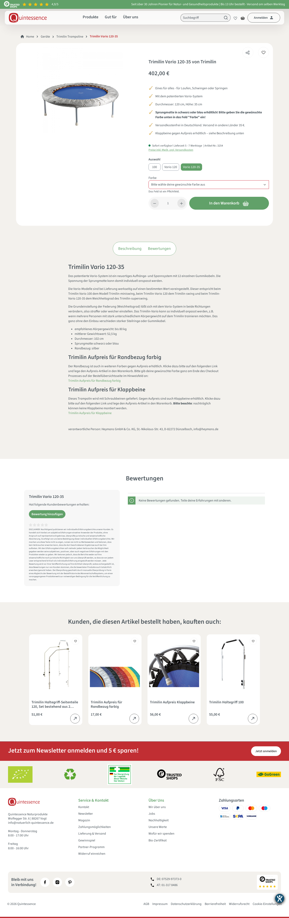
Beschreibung (129, 248)
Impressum (160, 904)
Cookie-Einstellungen (267, 904)
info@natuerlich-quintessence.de (31, 823)
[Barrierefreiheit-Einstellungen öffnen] (279, 898)
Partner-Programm (91, 847)
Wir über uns (157, 807)
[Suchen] (226, 18)
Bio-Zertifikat (158, 840)
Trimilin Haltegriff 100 (226, 702)
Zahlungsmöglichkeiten (94, 827)
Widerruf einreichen (91, 854)
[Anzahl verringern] (155, 203)
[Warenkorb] (242, 18)
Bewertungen (159, 248)
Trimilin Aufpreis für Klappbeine (90, 413)
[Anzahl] (168, 203)
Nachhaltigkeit (159, 820)
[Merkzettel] (234, 18)
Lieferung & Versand (92, 834)
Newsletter (85, 814)
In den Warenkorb (229, 203)
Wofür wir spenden (161, 834)
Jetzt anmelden (266, 751)
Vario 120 (170, 167)
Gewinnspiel (86, 840)
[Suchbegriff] (200, 18)
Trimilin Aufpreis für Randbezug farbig (94, 380)
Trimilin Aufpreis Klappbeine (172, 702)
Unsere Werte (158, 827)
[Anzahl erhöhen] (181, 203)
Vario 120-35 (191, 167)
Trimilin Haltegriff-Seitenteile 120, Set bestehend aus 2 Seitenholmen (55, 704)
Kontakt (83, 807)
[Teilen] (247, 51)
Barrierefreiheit (215, 904)
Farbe (153, 178)
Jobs (152, 814)
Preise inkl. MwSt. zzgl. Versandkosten (171, 150)
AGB (146, 904)
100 (154, 167)
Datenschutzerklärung (186, 904)
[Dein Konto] (263, 18)
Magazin (84, 820)
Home (30, 36)
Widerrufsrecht (239, 904)
